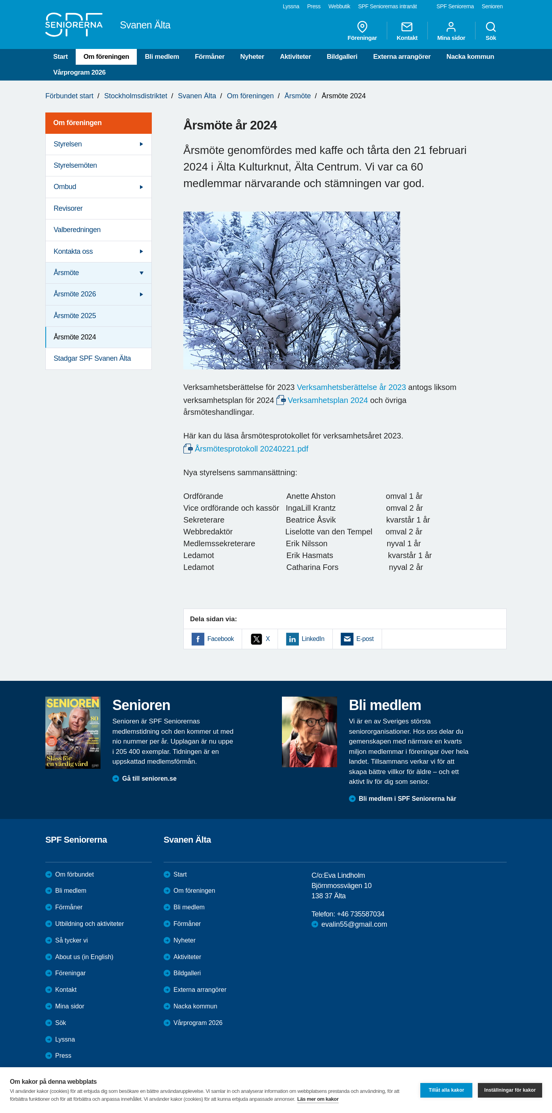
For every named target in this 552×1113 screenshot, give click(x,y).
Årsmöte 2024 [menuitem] (75, 337)
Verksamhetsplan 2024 (328, 400)
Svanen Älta (197, 95)
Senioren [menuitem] (492, 6)
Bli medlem (162, 56)
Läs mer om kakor (318, 1099)
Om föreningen (106, 56)
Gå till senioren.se (149, 778)
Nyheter (252, 56)
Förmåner (209, 56)
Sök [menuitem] (491, 31)
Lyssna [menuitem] (291, 6)
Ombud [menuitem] (65, 187)
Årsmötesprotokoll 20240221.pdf (251, 448)
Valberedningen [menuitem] (77, 230)
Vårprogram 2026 (79, 72)
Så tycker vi (71, 940)
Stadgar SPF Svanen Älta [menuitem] (92, 358)
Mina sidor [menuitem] (451, 31)
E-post (365, 638)
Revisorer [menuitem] (68, 208)
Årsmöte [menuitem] (66, 273)
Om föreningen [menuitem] (77, 123)
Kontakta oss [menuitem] (73, 251)
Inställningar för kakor (510, 1090)
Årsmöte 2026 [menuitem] (75, 294)
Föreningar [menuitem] (362, 31)
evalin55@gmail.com (354, 924)
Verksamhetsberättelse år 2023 (351, 387)
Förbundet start (69, 95)
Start (60, 56)
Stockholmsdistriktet (135, 95)
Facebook (220, 638)
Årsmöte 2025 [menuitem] (75, 316)
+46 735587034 (360, 914)
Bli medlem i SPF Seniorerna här (407, 798)
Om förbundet (74, 874)
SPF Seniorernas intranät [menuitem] (387, 6)
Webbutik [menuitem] (339, 6)
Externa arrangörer (402, 56)
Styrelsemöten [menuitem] (75, 165)
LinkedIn (313, 638)
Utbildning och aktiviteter (89, 923)
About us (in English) (84, 957)
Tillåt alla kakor (446, 1090)
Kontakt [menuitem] (407, 31)
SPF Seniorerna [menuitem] (455, 6)
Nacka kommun (470, 56)
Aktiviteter (295, 56)
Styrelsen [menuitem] (68, 144)
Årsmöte (298, 95)
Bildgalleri (342, 56)
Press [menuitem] (314, 6)
